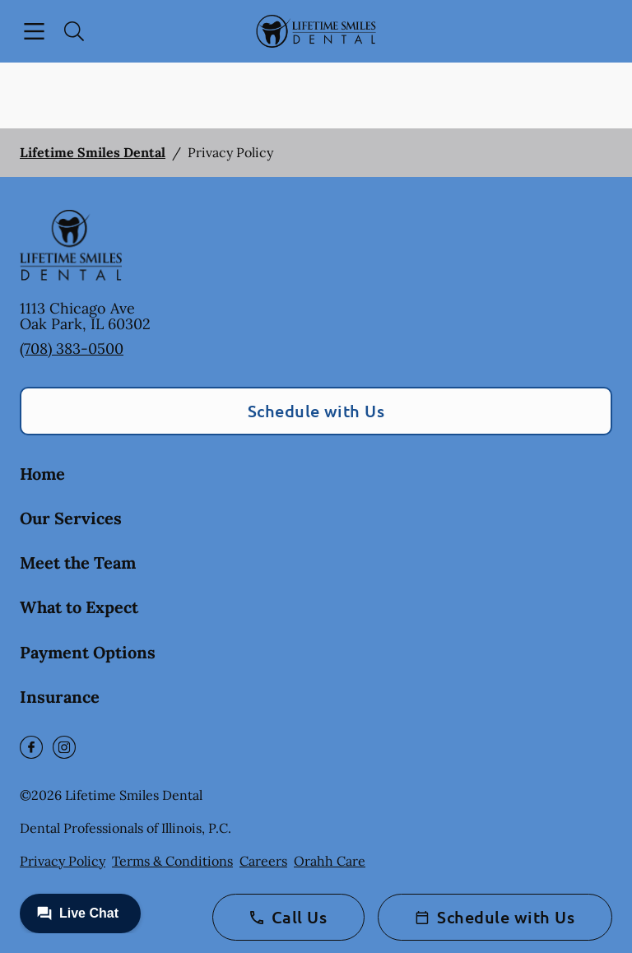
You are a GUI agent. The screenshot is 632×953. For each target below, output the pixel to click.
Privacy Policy (62, 861)
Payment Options (88, 652)
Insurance (60, 696)
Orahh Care (329, 861)
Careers (263, 861)
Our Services (71, 518)
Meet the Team (78, 562)
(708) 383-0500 (71, 348)
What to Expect (79, 607)
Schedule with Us (316, 410)
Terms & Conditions (172, 861)
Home (42, 473)
